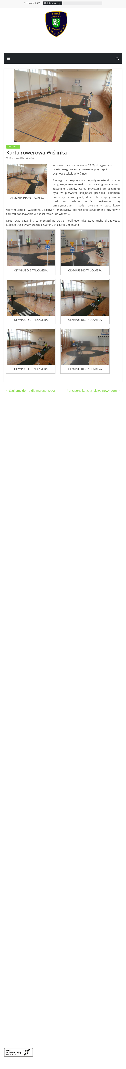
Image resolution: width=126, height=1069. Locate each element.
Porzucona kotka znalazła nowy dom (94, 391)
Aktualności (13, 146)
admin (32, 157)
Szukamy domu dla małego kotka (30, 391)
